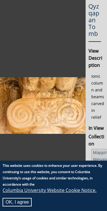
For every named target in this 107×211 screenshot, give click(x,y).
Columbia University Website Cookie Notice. (49, 190)
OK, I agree (17, 202)
